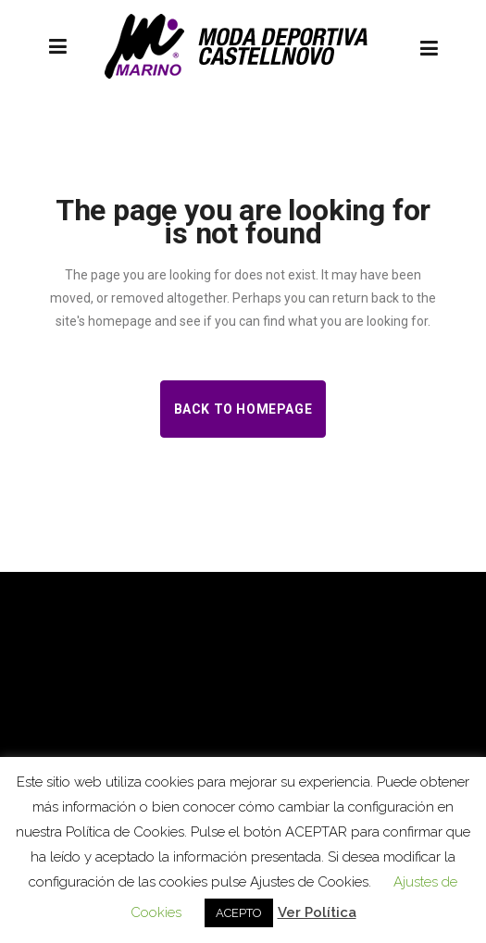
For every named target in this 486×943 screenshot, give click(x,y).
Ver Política (317, 912)
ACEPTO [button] (239, 913)
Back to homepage (243, 409)
